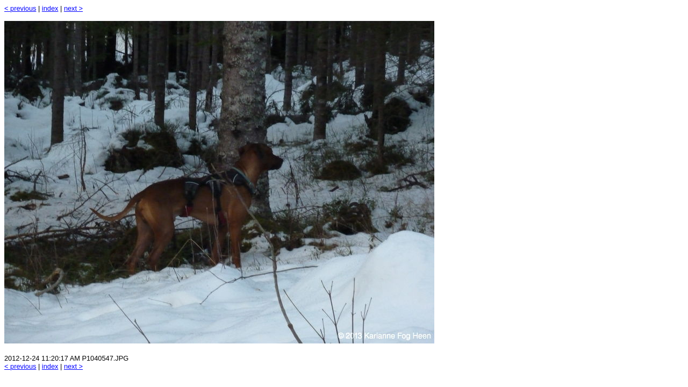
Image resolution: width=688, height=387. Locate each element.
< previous (20, 8)
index (50, 8)
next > (73, 8)
